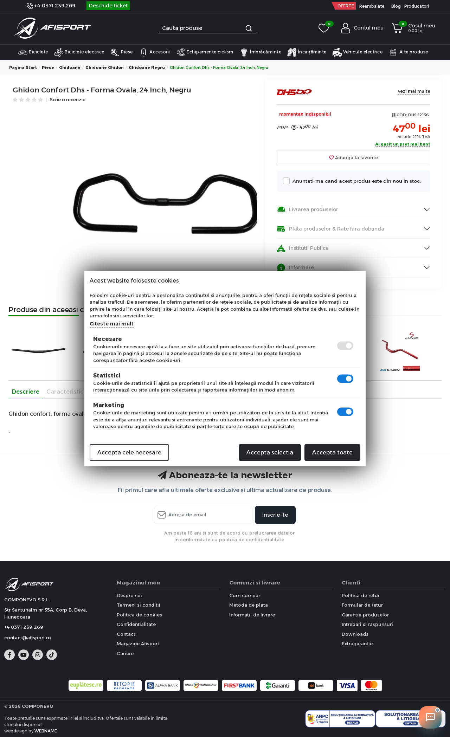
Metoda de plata (248, 605)
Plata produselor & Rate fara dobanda (330, 229)
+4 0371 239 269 (51, 5)
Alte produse (408, 52)
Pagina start (23, 67)
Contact (126, 634)
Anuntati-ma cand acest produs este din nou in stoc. (355, 180)
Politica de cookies (139, 615)
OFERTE (346, 5)
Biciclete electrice (79, 52)
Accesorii (154, 52)
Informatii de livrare (252, 615)
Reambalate (371, 6)
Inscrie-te (275, 514)
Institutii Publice (303, 248)
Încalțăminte (307, 52)
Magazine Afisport (138, 643)
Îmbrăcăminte (260, 52)
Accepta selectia (269, 452)
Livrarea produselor (307, 209)
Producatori (416, 6)
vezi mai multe (414, 91)
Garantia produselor (365, 615)
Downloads (355, 634)
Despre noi (129, 595)
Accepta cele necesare (129, 452)
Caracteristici (65, 391)
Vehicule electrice (357, 52)
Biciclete (33, 52)
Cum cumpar (244, 595)
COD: (402, 114)
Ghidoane (70, 67)
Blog (396, 6)
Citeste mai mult (112, 323)
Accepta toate (332, 452)
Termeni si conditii (138, 605)
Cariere (125, 653)
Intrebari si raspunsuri (367, 624)
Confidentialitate (136, 624)
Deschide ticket (108, 5)
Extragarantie (357, 643)
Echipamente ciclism (204, 52)
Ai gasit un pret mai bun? (402, 144)
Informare (295, 267)
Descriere (25, 391)
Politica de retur (361, 595)
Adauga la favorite (353, 157)
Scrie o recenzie (67, 100)
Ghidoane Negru (147, 67)
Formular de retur (362, 605)
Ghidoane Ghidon (104, 67)
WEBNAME (45, 730)
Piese (121, 52)
